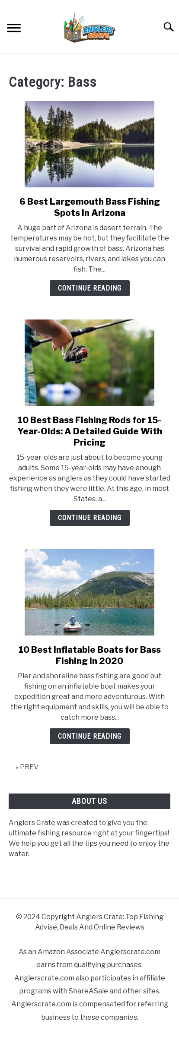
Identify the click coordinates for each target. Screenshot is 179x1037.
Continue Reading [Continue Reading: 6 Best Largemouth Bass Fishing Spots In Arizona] (89, 288)
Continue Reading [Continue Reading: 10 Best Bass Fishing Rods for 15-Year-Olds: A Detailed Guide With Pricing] (89, 518)
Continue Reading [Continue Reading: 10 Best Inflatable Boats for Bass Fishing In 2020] (89, 736)
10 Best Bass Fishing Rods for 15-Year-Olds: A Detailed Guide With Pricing (89, 431)
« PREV (27, 767)
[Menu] (14, 29)
